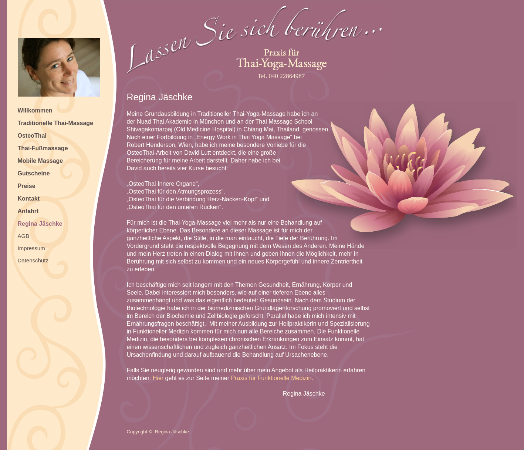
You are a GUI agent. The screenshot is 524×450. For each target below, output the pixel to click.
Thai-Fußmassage (43, 148)
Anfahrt (28, 211)
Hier (158, 378)
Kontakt (29, 198)
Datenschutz (33, 260)
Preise (27, 186)
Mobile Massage (40, 161)
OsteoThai (32, 135)
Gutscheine (34, 173)
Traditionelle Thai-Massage (56, 123)
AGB (24, 236)
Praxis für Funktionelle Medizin (271, 378)
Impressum (31, 248)
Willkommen (35, 110)
